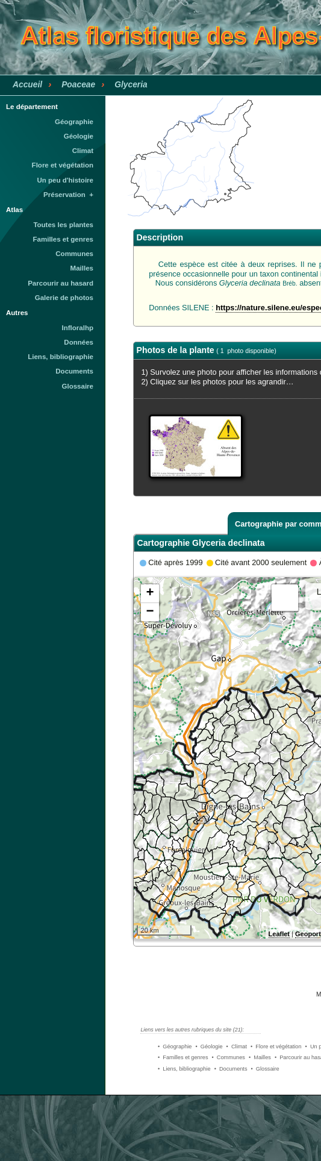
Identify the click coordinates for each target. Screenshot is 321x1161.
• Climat (236, 1047)
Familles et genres (63, 239)
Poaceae (78, 84)
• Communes (228, 1057)
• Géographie (175, 1047)
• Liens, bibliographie (184, 1069)
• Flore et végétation (276, 1047)
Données (78, 342)
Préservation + (68, 194)
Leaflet (279, 933)
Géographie (74, 121)
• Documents (231, 1069)
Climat (82, 150)
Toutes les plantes (63, 224)
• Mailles (260, 1057)
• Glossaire (265, 1069)
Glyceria (131, 84)
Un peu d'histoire (65, 180)
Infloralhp (77, 327)
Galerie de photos (64, 297)
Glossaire (78, 386)
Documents (74, 371)
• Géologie (208, 1047)
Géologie (78, 136)
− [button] (150, 612)
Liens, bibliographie (60, 356)
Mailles (81, 268)
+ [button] (150, 593)
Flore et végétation (62, 165)
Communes (74, 253)
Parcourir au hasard (60, 283)
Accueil (27, 84)
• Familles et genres (183, 1057)
